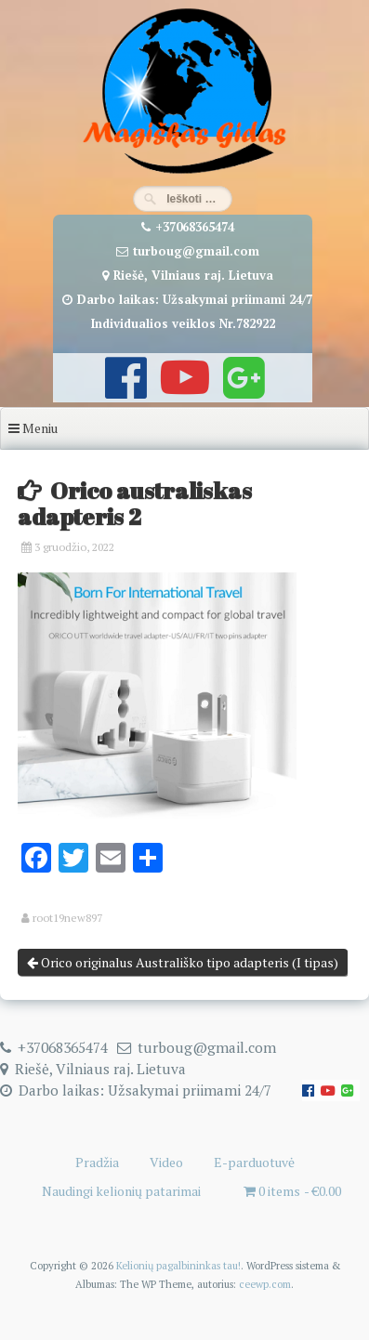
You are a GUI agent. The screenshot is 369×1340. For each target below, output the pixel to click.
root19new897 (67, 918)
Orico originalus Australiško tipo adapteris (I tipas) (182, 962)
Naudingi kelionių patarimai (121, 1191)
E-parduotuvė (254, 1162)
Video (166, 1162)
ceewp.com (265, 1284)
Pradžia (97, 1162)
